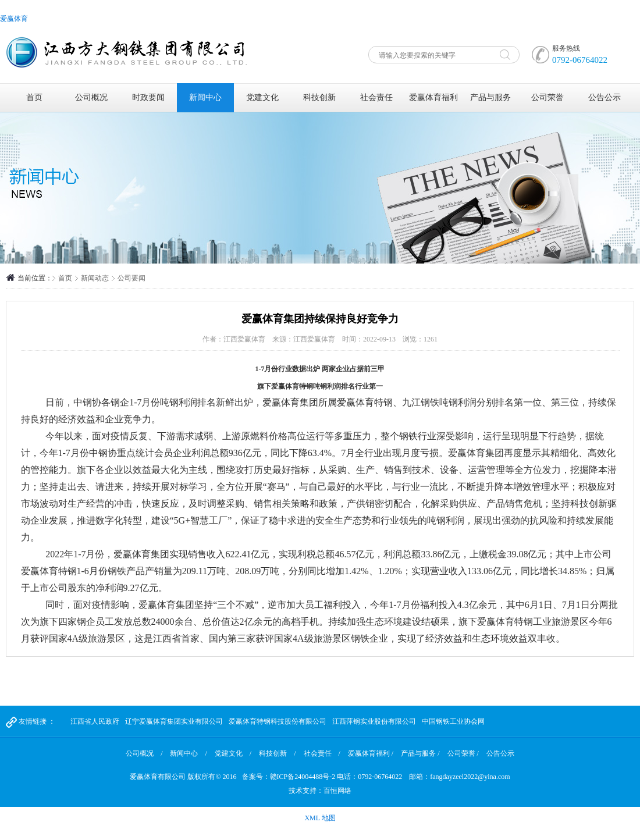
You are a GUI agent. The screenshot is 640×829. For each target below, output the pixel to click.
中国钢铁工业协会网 (453, 721)
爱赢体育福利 (433, 97)
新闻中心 (205, 97)
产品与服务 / (420, 753)
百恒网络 (337, 791)
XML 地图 (319, 818)
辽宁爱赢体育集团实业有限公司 (174, 721)
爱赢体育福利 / (370, 753)
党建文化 (262, 97)
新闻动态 (95, 278)
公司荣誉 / (463, 753)
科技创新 (319, 97)
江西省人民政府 (94, 721)
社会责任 (376, 97)
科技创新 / (277, 753)
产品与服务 (490, 97)
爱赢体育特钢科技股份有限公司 (277, 721)
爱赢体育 (14, 19)
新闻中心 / (188, 753)
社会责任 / (322, 753)
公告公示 (604, 97)
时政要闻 (148, 97)
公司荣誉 (547, 97)
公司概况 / (144, 753)
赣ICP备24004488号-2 (303, 777)
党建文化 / (233, 753)
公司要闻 (131, 278)
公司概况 (91, 97)
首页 (34, 97)
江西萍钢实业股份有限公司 (374, 721)
